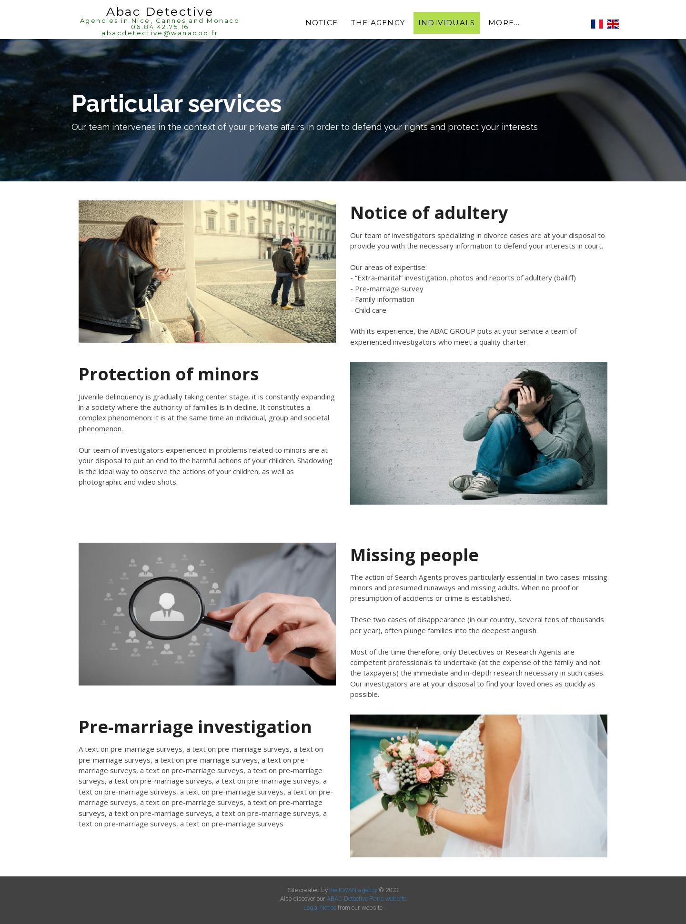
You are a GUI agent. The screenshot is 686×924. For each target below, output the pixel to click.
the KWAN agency (353, 890)
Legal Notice (319, 907)
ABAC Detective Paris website (366, 898)
